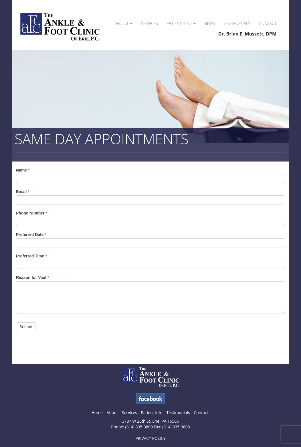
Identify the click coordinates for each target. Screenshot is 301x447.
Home (97, 412)
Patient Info (181, 23)
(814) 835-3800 (139, 427)
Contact (267, 23)
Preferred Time (31, 256)
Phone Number (31, 213)
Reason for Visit (32, 277)
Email (22, 191)
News (209, 23)
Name (22, 170)
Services (149, 23)
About (124, 23)
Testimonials (237, 23)
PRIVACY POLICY (150, 438)
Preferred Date (31, 234)
